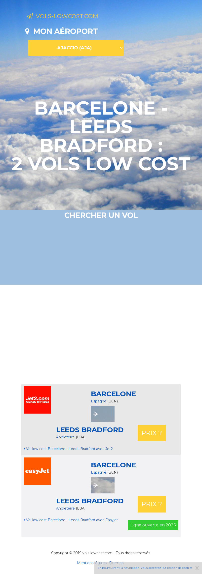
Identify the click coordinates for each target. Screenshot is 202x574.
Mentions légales (92, 563)
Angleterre (66, 437)
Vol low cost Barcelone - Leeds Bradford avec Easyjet (71, 520)
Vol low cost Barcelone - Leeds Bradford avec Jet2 (68, 449)
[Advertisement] (113, 334)
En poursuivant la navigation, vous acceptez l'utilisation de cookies (144, 568)
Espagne (98, 401)
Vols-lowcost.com (68, 17)
